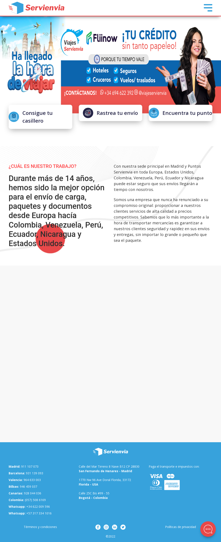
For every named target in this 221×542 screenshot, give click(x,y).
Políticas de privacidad (180, 527)
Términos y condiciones (40, 527)
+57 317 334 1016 (30, 513)
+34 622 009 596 (29, 507)
